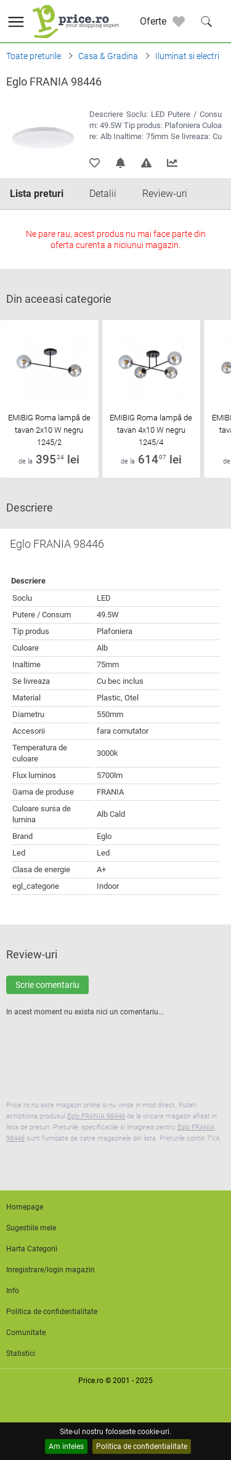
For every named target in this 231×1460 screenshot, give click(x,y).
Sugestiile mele (31, 1228)
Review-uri (164, 193)
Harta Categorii (31, 1249)
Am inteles (66, 1446)
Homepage (24, 1207)
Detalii (102, 193)
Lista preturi (36, 193)
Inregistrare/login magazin (50, 1269)
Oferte (153, 21)
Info (12, 1290)
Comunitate (26, 1332)
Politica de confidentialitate (141, 1446)
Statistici (20, 1353)
